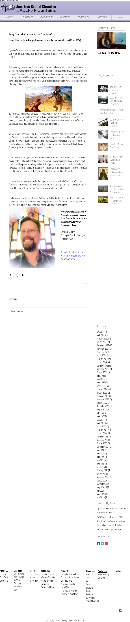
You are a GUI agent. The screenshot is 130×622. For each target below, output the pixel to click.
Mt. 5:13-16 (112, 517)
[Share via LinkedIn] (23, 275)
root (98, 529)
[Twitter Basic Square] (102, 543)
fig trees (119, 525)
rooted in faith (105, 529)
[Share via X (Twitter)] (17, 275)
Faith (116, 508)
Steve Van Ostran (112, 521)
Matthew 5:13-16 (102, 517)
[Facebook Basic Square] (98, 543)
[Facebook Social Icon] (120, 610)
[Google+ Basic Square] (106, 543)
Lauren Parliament (102, 512)
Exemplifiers (110, 508)
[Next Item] (121, 40)
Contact (118, 571)
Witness (104, 525)
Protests (120, 517)
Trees (98, 525)
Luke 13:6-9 (113, 512)
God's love (123, 508)
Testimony (122, 521)
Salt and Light (101, 521)
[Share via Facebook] (10, 275)
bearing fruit (112, 525)
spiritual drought (116, 529)
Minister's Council (47, 580)
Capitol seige (101, 508)
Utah (15, 589)
